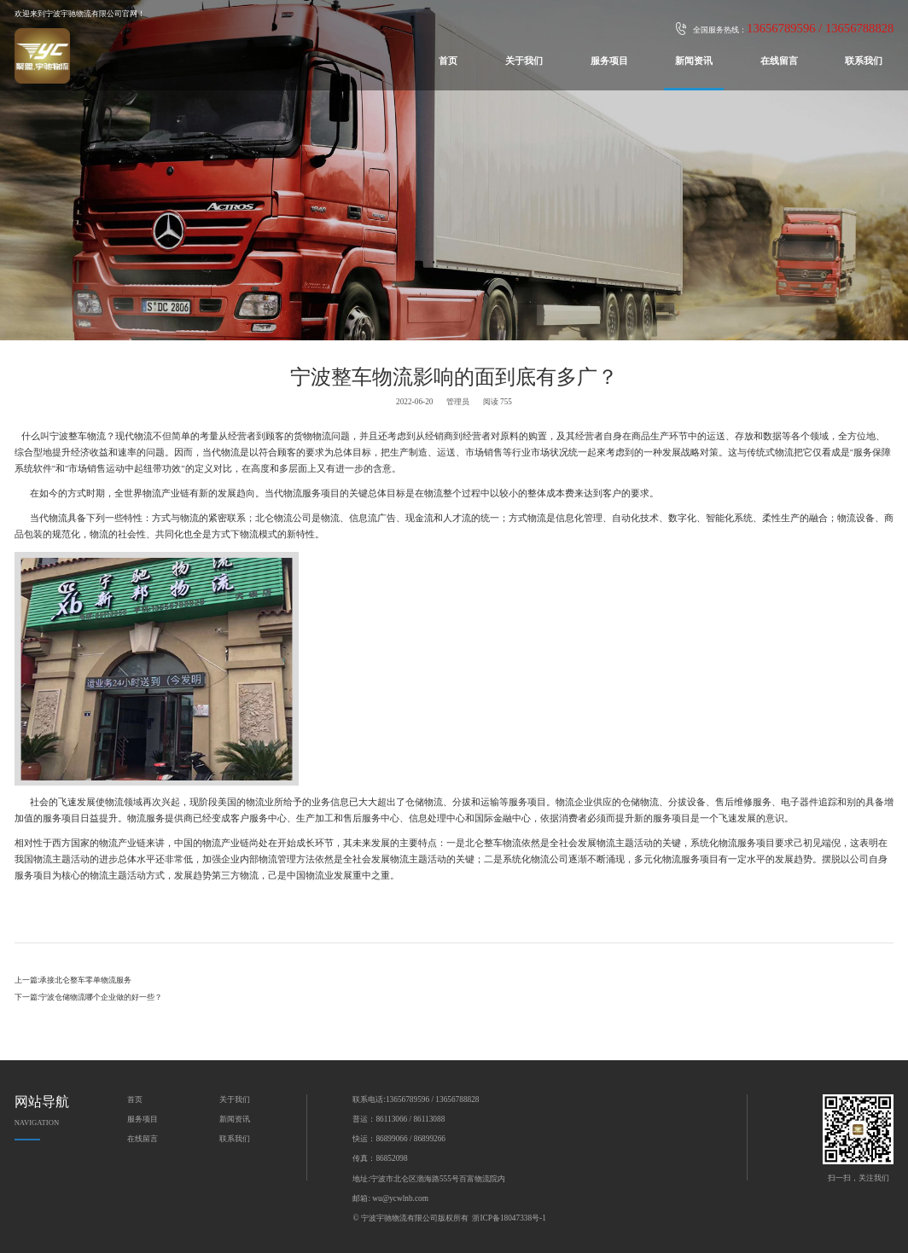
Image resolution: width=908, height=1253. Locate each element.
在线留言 (779, 61)
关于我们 (524, 61)
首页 (448, 61)
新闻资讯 (694, 61)
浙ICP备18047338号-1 (508, 1218)
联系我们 (863, 61)
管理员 (457, 401)
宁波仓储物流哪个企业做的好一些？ (100, 997)
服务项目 (609, 61)
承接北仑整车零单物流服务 (85, 980)
